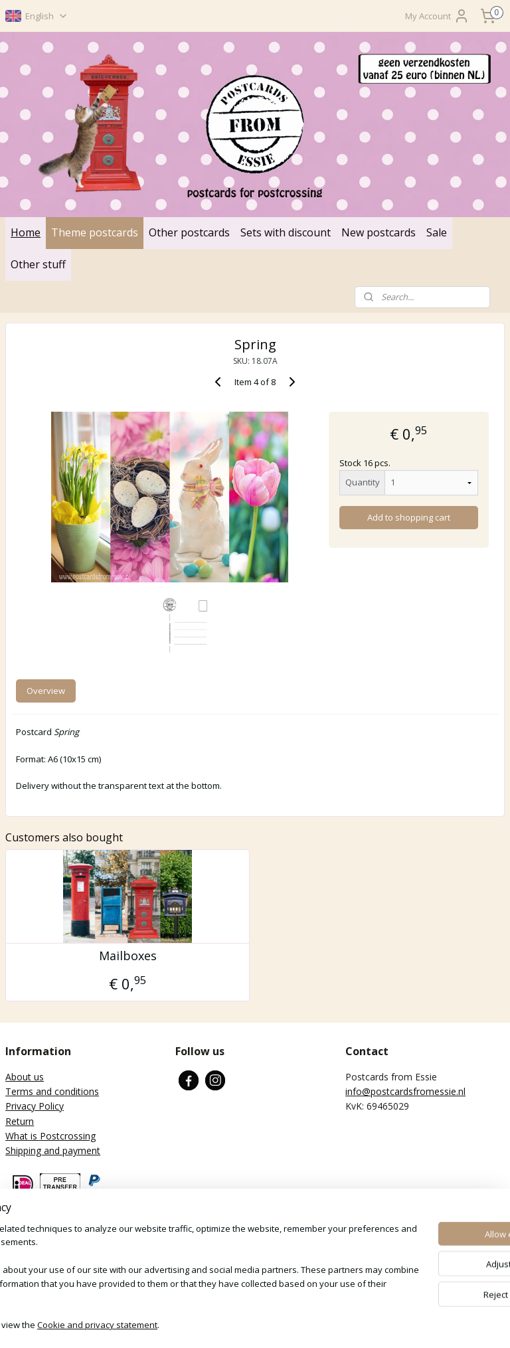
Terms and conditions (52, 1091)
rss (243, 1324)
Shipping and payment (52, 1150)
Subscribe (36, 1268)
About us (24, 1076)
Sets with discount (285, 232)
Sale (436, 232)
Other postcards (189, 232)
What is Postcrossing (50, 1136)
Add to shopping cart (408, 518)
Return (19, 1121)
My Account (437, 16)
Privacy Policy (34, 1106)
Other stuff (38, 264)
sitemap (215, 1324)
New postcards (378, 232)
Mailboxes (128, 956)
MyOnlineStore (413, 1324)
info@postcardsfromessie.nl (405, 1091)
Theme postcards (94, 232)
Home (26, 232)
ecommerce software (296, 1324)
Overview (46, 691)
